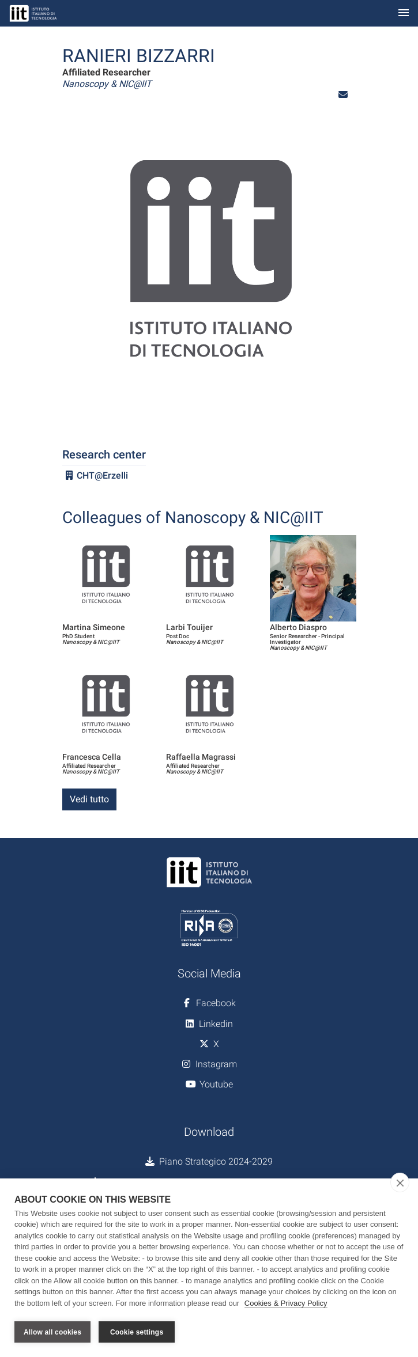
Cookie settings (136, 1332)
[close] (399, 1183)
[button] (343, 94)
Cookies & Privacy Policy (285, 1304)
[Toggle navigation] (403, 13)
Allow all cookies (52, 1332)
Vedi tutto (89, 799)
